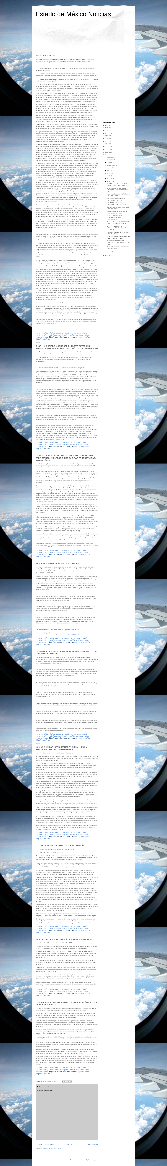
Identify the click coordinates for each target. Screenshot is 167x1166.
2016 (107, 149)
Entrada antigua (91, 1144)
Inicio (69, 1144)
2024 (107, 128)
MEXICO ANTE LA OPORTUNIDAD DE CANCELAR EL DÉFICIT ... (118, 222)
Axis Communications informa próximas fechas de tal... (116, 199)
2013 (107, 255)
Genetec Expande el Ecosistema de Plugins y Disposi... (118, 247)
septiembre (110, 165)
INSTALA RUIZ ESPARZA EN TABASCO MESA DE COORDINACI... (116, 217)
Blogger (94, 1160)
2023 (107, 130)
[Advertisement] (83, 36)
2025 (107, 125)
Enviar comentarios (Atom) (52, 1148)
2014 (107, 154)
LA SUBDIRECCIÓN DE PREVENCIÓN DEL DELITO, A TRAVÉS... (117, 227)
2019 (107, 141)
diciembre (110, 157)
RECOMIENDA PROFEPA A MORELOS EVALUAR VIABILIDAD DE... (118, 242)
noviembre (110, 160)
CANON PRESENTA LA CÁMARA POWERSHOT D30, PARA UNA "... (118, 184)
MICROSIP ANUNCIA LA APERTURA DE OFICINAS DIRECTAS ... (118, 233)
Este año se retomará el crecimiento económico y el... (118, 208)
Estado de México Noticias (73, 14)
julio (108, 170)
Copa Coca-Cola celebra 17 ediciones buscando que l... (118, 194)
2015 (107, 152)
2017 (107, 146)
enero (109, 252)
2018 (107, 144)
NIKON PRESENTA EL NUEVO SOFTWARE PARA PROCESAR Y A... (118, 189)
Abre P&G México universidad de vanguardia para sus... (117, 212)
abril (108, 176)
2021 (107, 136)
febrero (109, 181)
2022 (107, 133)
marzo (109, 178)
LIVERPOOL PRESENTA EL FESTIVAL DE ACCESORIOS (116, 203)
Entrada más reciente (45, 1144)
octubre (109, 162)
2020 (107, 138)
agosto (109, 168)
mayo (109, 173)
